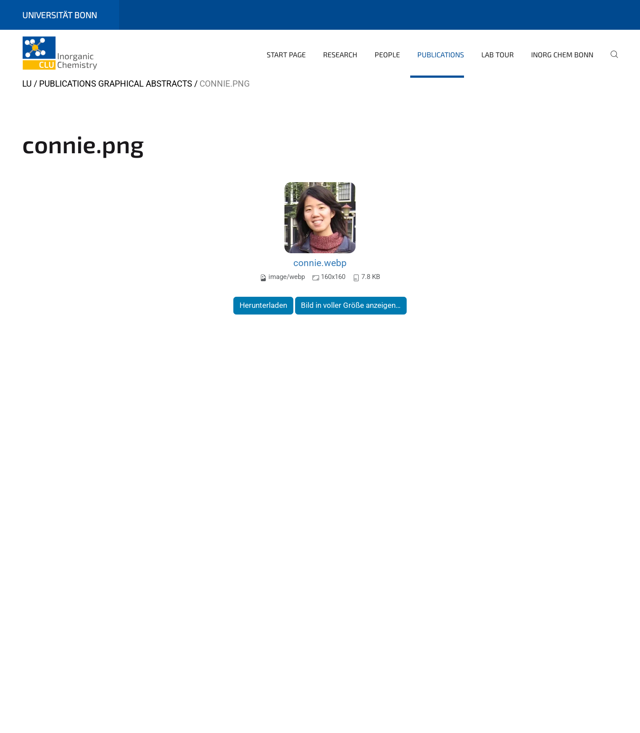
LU (27, 84)
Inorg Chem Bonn (562, 54)
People (387, 54)
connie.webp (320, 262)
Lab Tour (497, 54)
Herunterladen (263, 305)
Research (340, 54)
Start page (286, 54)
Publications (440, 54)
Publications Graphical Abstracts (115, 84)
